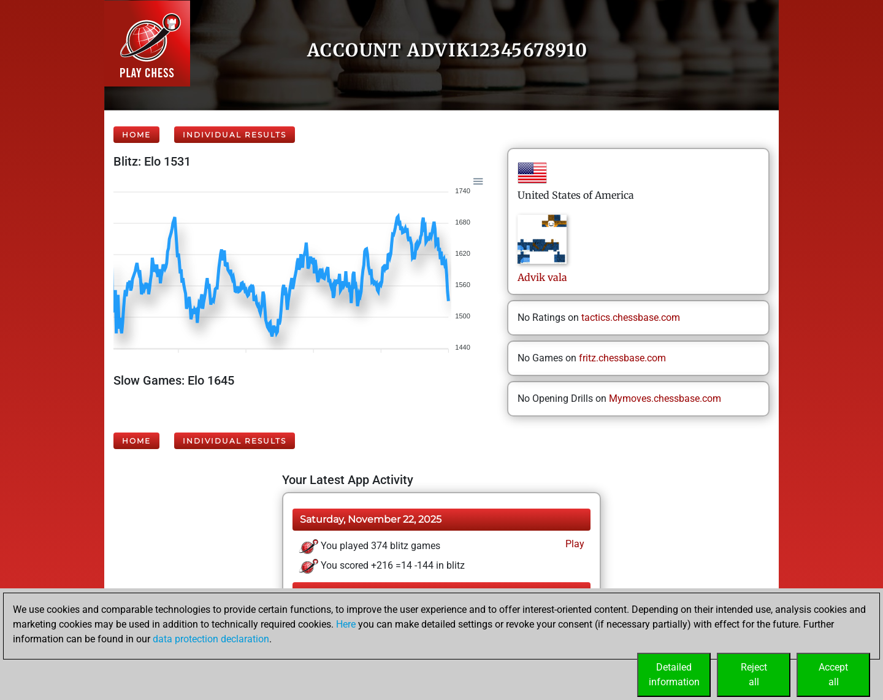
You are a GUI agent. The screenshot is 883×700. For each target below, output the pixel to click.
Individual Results (234, 134)
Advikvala (542, 277)
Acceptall (833, 674)
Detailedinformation (674, 674)
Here (346, 624)
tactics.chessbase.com (630, 317)
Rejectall (754, 674)
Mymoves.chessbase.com (665, 398)
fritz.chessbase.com (622, 358)
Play (573, 544)
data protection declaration (211, 639)
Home (136, 134)
